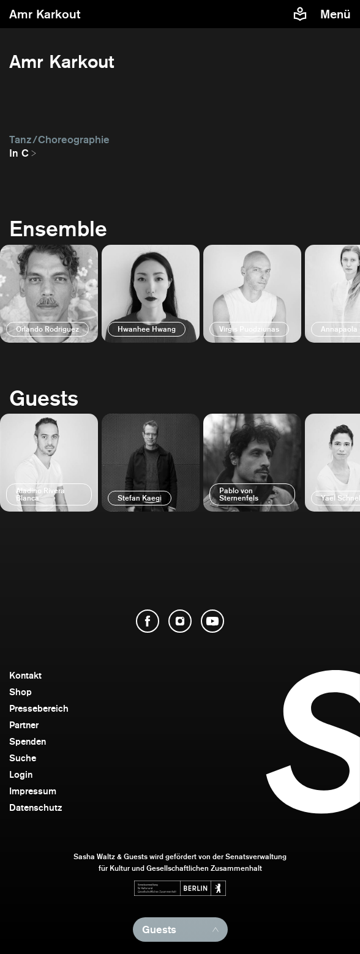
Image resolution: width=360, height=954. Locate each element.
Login (20, 774)
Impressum (32, 791)
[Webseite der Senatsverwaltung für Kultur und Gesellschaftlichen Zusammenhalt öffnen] (180, 888)
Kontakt (25, 675)
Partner (24, 725)
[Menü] (337, 14)
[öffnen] (49, 294)
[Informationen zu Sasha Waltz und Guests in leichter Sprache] (300, 14)
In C (19, 153)
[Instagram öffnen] (180, 621)
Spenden (27, 741)
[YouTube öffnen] (212, 621)
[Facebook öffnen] (147, 621)
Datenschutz (35, 807)
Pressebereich (39, 708)
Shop (20, 692)
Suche (22, 758)
